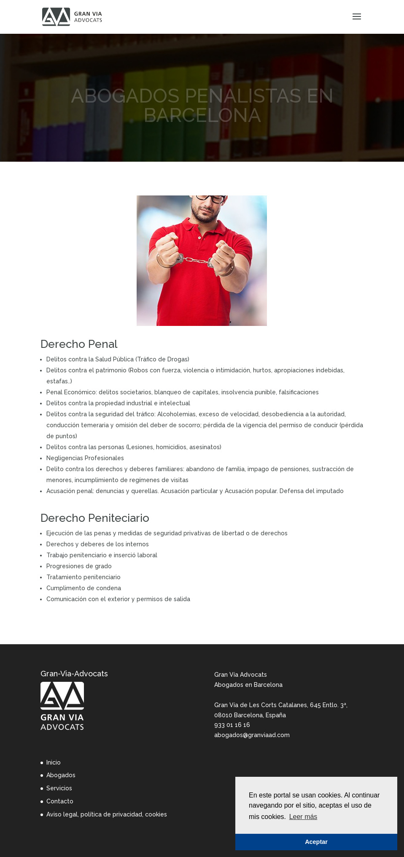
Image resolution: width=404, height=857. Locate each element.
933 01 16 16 (232, 724)
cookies (156, 814)
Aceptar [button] (316, 841)
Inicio (53, 762)
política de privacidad (111, 814)
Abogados (60, 775)
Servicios (59, 788)
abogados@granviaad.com (252, 735)
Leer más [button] (303, 816)
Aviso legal (62, 814)
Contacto (59, 801)
